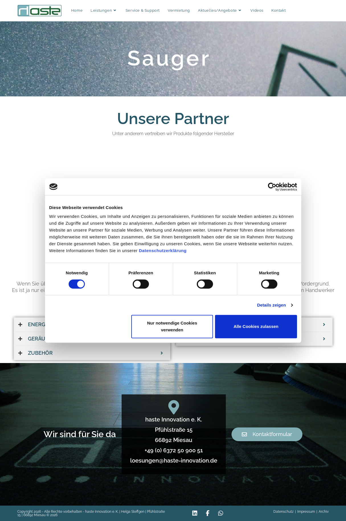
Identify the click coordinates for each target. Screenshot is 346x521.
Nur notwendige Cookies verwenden (172, 326)
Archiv (324, 512)
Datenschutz (283, 512)
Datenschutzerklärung (163, 250)
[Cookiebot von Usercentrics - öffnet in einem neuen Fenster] (272, 187)
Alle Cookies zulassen (256, 326)
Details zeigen (271, 305)
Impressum (306, 512)
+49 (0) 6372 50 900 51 (173, 450)
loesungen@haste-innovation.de (172, 460)
